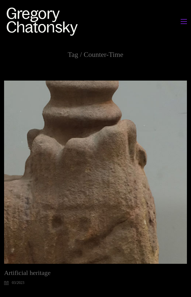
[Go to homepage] (43, 21)
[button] (184, 21)
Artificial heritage (27, 272)
